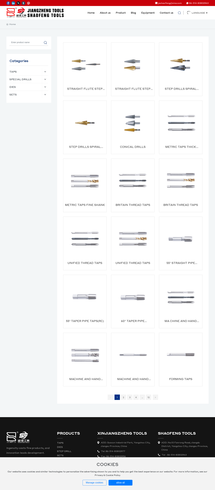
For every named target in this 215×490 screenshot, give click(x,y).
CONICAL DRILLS (133, 146)
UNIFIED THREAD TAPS (84, 263)
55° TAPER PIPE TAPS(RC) (85, 321)
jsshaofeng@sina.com (170, 3)
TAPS (60, 442)
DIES (60, 447)
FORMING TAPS (180, 379)
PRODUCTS (68, 433)
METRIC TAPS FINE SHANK (85, 204)
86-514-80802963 (199, 3)
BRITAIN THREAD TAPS (133, 204)
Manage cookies (94, 482)
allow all (120, 482)
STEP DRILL (64, 451)
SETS (60, 455)
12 (149, 397)
